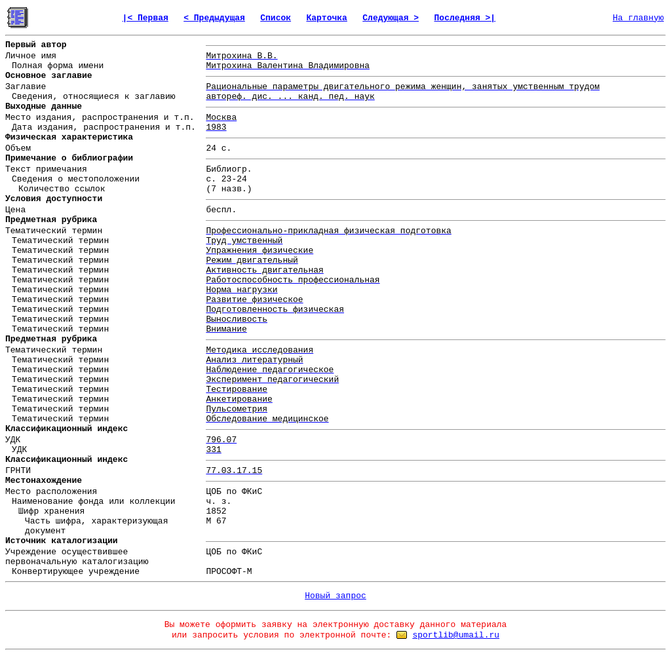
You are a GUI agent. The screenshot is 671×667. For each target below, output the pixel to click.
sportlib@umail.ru (455, 635)
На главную (638, 18)
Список (275, 18)
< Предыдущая (214, 18)
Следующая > (390, 18)
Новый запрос (335, 596)
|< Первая (145, 18)
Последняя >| (465, 18)
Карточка (326, 18)
